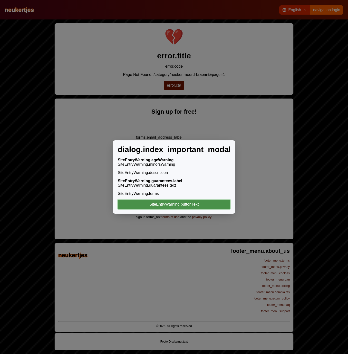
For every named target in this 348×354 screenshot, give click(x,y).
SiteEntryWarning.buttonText (174, 204)
